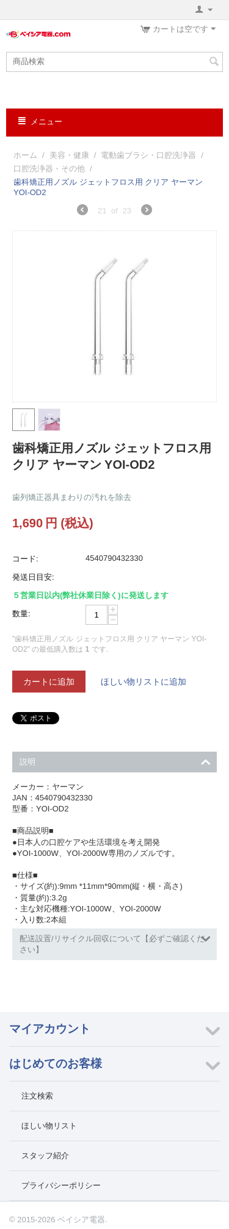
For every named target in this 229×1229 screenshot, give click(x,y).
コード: (25, 558)
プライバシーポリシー (61, 1185)
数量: (21, 613)
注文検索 (37, 1095)
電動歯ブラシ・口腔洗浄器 (148, 155)
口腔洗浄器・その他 (49, 168)
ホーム (25, 155)
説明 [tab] (115, 760)
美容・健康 (69, 155)
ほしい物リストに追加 (143, 681)
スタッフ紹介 (45, 1155)
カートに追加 (49, 681)
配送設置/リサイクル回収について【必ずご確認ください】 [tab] (115, 943)
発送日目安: (33, 577)
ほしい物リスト (49, 1125)
